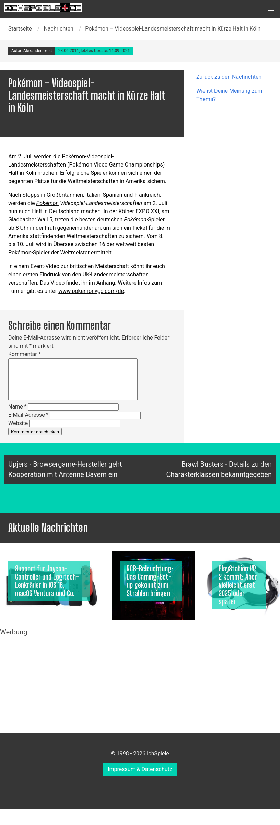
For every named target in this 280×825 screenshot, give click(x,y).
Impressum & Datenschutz (140, 769)
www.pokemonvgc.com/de (91, 291)
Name (17, 406)
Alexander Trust (37, 50)
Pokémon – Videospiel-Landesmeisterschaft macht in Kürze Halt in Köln (172, 28)
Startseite (20, 28)
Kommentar (24, 354)
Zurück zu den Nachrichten (228, 76)
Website (18, 423)
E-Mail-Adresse (28, 415)
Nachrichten (58, 28)
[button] (271, 9)
